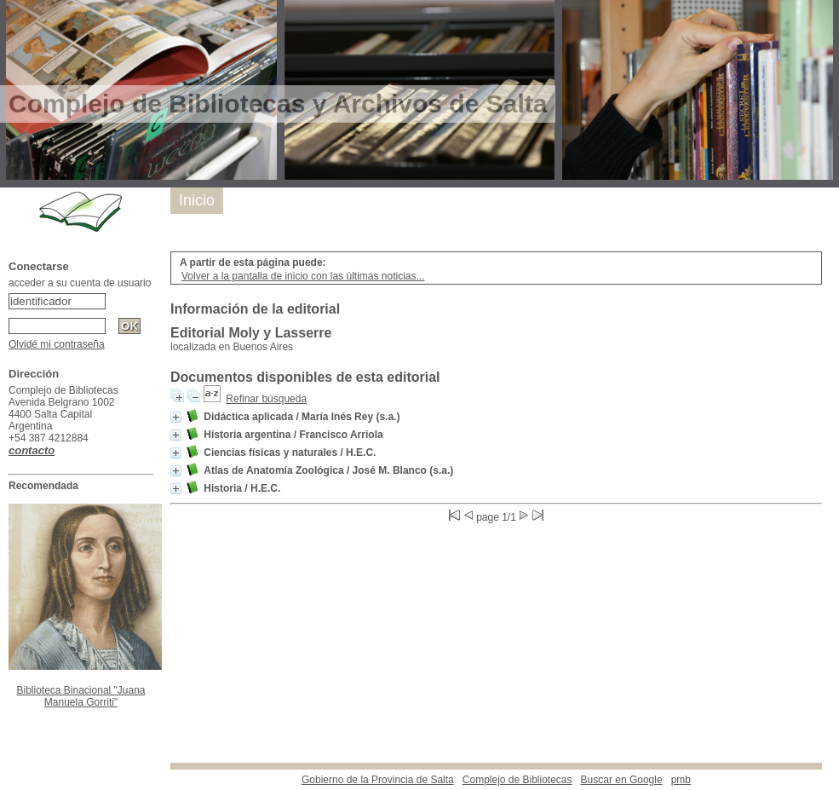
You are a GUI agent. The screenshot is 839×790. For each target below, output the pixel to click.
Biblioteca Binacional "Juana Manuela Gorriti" (80, 696)
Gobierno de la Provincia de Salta (378, 780)
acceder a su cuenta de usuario (80, 283)
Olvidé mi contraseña (57, 344)
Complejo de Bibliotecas (517, 780)
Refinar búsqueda (266, 399)
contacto (32, 450)
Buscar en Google (622, 780)
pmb (681, 780)
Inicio (197, 200)
